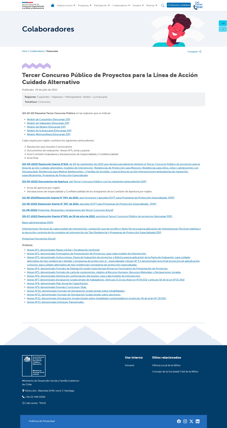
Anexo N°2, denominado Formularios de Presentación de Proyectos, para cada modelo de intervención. (87, 253)
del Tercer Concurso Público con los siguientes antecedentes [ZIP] (84, 181)
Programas (83, 5)
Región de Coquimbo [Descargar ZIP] (48, 119)
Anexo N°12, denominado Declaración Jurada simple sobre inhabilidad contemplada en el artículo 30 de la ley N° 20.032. (96, 298)
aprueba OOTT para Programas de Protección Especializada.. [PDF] (89, 203)
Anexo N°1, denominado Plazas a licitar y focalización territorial (63, 249)
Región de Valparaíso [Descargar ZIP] (48, 123)
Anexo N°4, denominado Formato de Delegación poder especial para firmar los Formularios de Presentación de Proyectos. (97, 268)
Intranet (129, 365)
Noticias (150, 5)
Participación (100, 5)
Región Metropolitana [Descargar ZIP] (48, 134)
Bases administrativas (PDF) (37, 222)
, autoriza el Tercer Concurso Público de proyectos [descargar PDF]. (97, 216)
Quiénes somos (65, 5)
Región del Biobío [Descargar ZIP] (46, 126)
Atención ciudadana (179, 5)
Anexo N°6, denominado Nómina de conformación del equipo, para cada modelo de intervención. (84, 276)
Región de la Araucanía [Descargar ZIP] (49, 130)
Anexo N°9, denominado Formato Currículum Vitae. (57, 287)
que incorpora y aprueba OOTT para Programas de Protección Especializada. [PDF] (98, 197)
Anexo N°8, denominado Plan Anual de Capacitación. (57, 283)
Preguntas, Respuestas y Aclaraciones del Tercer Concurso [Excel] (67, 210)
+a (224, 23)
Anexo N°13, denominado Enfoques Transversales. (55, 302)
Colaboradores (119, 5)
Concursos (52, 51)
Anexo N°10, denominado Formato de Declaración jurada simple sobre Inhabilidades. (76, 290)
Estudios (137, 5)
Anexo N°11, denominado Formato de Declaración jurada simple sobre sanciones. (74, 294)
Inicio (25, 51)
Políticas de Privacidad (42, 421)
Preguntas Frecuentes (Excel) (39, 238)
